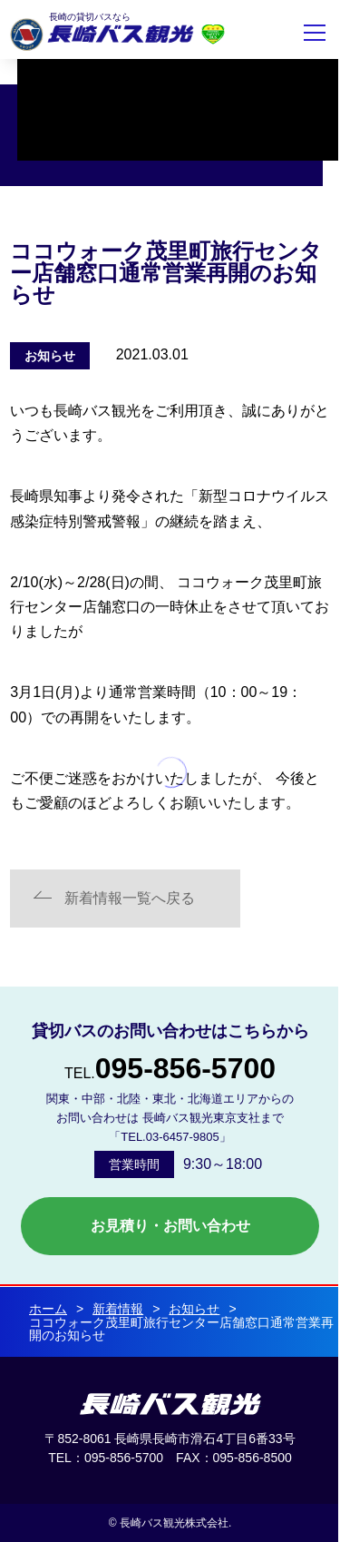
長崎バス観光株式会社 (101, 34)
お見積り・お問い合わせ (170, 1225)
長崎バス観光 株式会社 (170, 1404)
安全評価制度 (213, 34)
